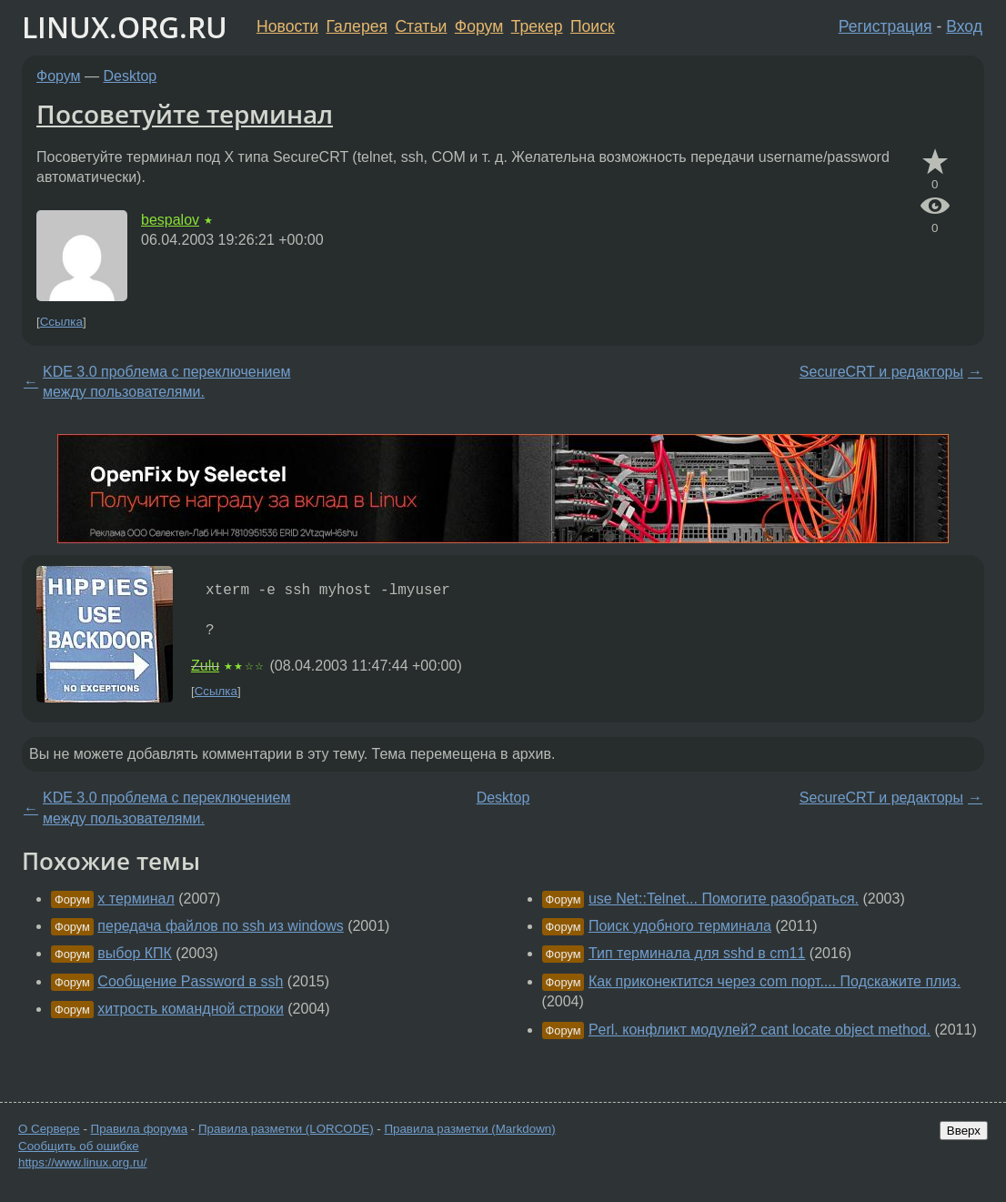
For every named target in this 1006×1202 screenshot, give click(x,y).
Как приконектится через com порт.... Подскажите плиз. (775, 981)
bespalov (170, 219)
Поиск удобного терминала (680, 926)
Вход (964, 26)
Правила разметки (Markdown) (469, 1129)
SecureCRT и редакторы (881, 371)
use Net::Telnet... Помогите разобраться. (724, 898)
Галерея (357, 26)
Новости (287, 26)
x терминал (135, 898)
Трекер (537, 26)
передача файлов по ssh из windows (220, 926)
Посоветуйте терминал (184, 113)
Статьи (421, 26)
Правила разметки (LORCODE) (286, 1129)
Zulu (205, 665)
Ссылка (61, 321)
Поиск (592, 26)
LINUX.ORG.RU (124, 26)
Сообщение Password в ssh (190, 981)
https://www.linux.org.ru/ (82, 1162)
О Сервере (49, 1129)
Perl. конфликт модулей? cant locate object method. (760, 1029)
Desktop (130, 76)
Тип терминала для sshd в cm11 (697, 953)
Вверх (964, 1130)
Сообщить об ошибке (78, 1146)
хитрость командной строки (190, 1008)
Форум (479, 26)
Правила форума (139, 1129)
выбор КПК (134, 953)
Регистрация (885, 26)
